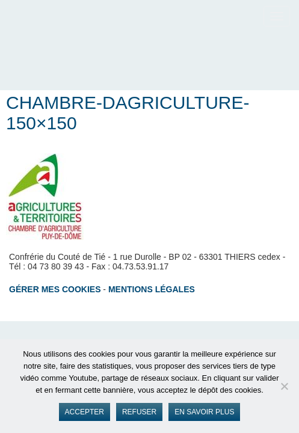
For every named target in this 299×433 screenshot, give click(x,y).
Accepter (84, 412)
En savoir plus (204, 412)
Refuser (139, 412)
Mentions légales (151, 289)
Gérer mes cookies (54, 289)
